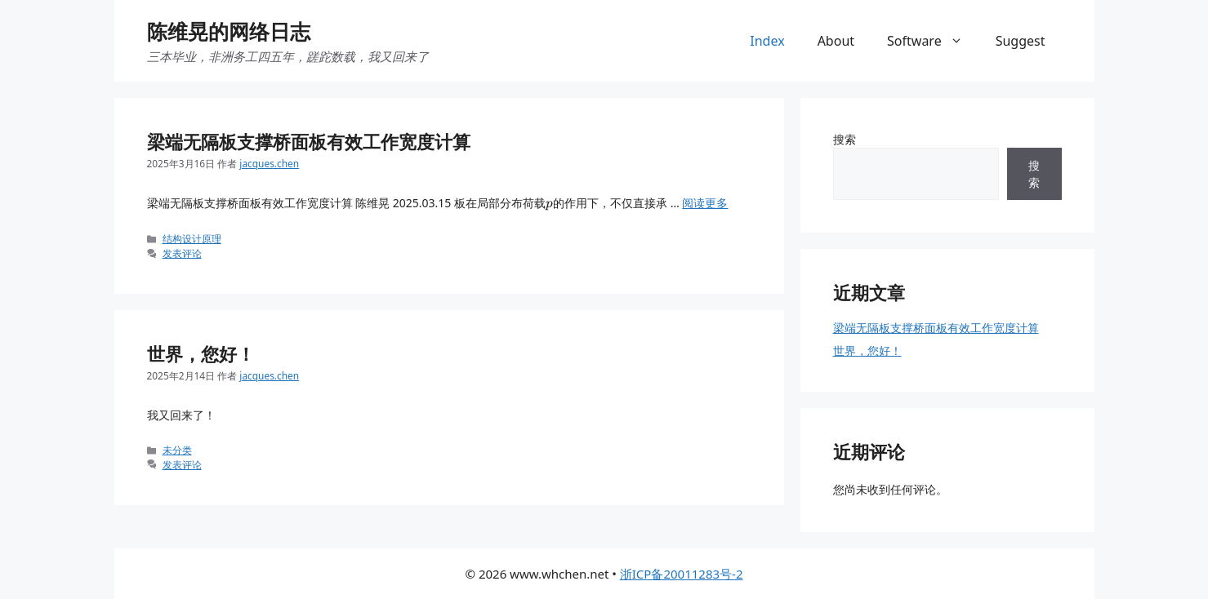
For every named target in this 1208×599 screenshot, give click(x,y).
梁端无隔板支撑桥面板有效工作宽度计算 (308, 141)
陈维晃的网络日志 (228, 31)
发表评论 (182, 253)
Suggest (1020, 41)
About (836, 41)
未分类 (177, 449)
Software (933, 40)
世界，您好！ (201, 353)
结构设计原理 (192, 238)
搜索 (844, 139)
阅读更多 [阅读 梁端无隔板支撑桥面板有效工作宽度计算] (705, 203)
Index (767, 41)
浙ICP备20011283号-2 (681, 574)
